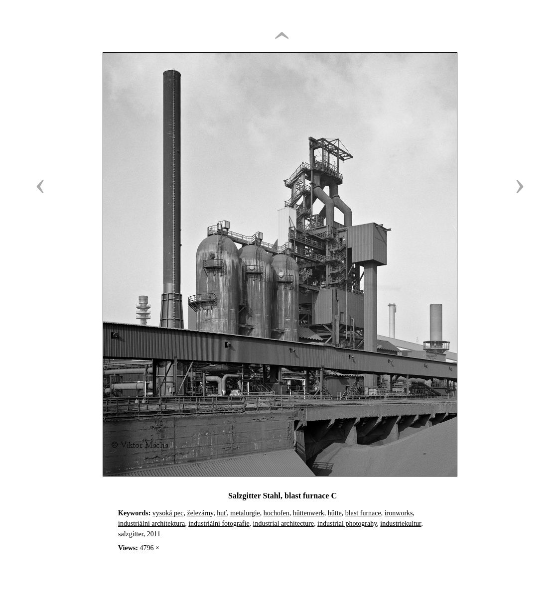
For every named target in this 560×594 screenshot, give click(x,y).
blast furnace (363, 513)
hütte (335, 513)
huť (222, 513)
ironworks (399, 513)
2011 (153, 534)
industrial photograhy (347, 523)
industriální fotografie (218, 523)
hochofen (276, 513)
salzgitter (130, 534)
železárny (200, 513)
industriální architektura (151, 523)
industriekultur (400, 523)
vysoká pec (168, 513)
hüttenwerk (308, 513)
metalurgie (245, 513)
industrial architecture (283, 523)
